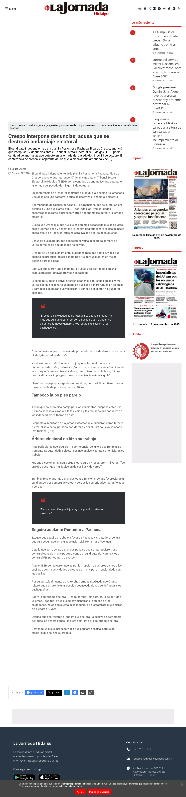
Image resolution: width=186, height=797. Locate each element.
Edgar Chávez (19, 169)
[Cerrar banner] (182, 785)
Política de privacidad (99, 792)
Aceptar (80, 792)
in (67, 692)
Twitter (54, 692)
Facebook (34, 692)
